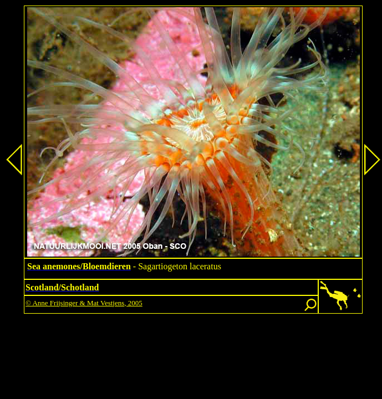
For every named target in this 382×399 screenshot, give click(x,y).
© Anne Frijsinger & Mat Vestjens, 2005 (84, 303)
